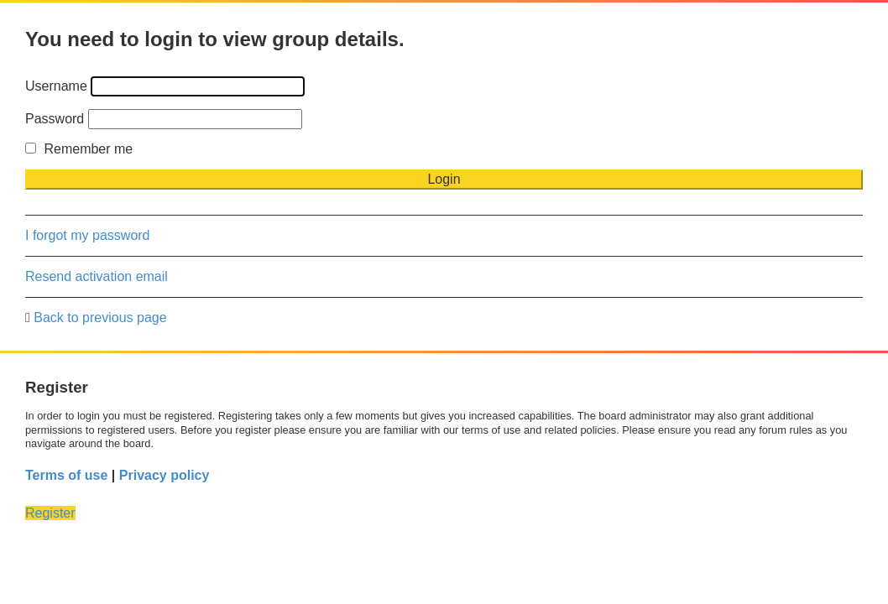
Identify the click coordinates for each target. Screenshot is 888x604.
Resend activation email (96, 276)
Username (56, 86)
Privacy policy (164, 475)
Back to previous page (100, 317)
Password (54, 119)
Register (50, 513)
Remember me (79, 149)
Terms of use (66, 475)
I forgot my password (87, 235)
